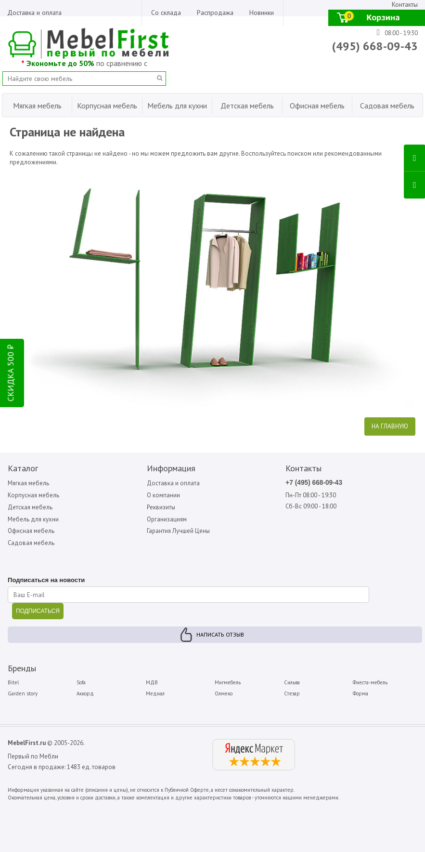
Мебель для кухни (33, 519)
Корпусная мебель (33, 495)
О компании (163, 495)
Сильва (292, 682)
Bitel (12, 682)
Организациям (166, 519)
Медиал (155, 693)
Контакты (405, 4)
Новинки (261, 12)
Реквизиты (161, 507)
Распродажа (215, 12)
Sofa (81, 682)
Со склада (166, 12)
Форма (361, 693)
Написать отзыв (220, 635)
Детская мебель (29, 507)
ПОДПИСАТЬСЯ (37, 611)
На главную (390, 425)
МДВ (152, 682)
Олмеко (223, 693)
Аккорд (85, 693)
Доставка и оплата (34, 12)
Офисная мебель (30, 531)
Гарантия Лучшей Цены (178, 531)
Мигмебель (228, 682)
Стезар (292, 693)
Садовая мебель (31, 543)
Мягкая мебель (28, 482)
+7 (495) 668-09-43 (315, 482)
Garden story (22, 693)
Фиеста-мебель (370, 682)
